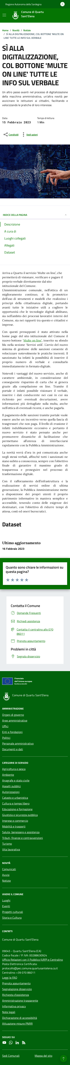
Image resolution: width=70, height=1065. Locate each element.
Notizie (6, 880)
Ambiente (8, 775)
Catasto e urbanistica (15, 798)
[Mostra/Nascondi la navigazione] (4, 15)
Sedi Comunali (11, 1056)
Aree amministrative (14, 720)
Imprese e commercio (15, 820)
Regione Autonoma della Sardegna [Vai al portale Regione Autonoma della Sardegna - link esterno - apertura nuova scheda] (23, 4)
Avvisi (6, 875)
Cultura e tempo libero (15, 803)
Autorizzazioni (11, 792)
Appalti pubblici (11, 786)
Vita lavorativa (11, 849)
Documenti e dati (12, 749)
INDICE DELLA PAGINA (35, 215)
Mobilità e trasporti (13, 826)
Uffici (5, 726)
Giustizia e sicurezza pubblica (20, 815)
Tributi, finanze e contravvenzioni (22, 838)
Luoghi (6, 900)
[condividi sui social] (10, 134)
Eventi (6, 906)
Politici (6, 738)
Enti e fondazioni (12, 732)
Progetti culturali (12, 912)
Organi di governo (13, 715)
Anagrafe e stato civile (15, 780)
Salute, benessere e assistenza (20, 832)
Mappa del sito (43, 1056)
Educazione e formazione (17, 809)
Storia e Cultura (12, 917)
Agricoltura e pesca (13, 769)
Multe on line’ (33, 340)
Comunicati (9, 869)
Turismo (7, 843)
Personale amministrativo (18, 743)
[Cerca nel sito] (60, 15)
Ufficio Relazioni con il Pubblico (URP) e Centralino (32, 959)
